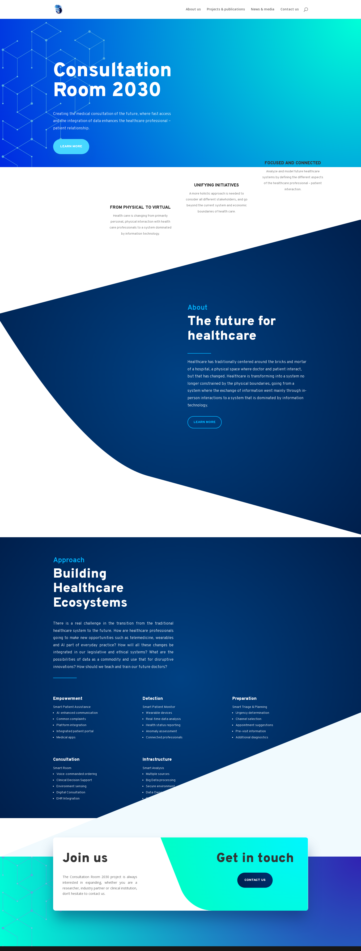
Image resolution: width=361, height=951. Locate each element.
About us (193, 10)
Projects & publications (226, 10)
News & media (262, 10)
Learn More (205, 422)
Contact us (289, 10)
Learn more (71, 146)
